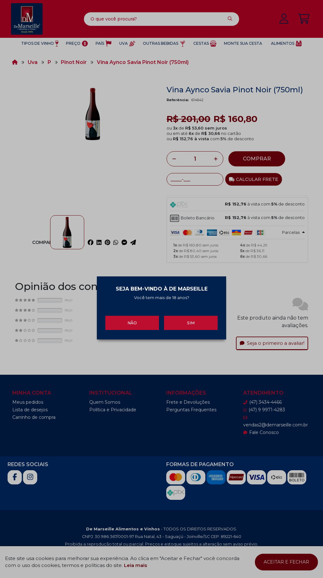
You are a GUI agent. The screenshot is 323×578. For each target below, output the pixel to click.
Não (132, 319)
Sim (191, 319)
